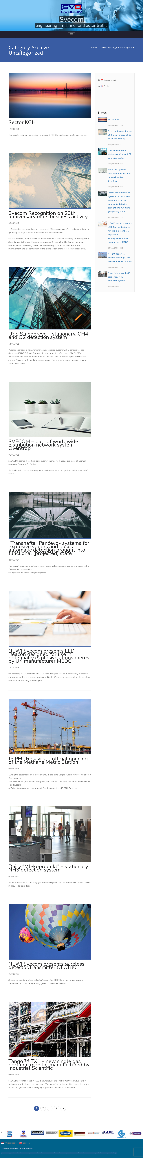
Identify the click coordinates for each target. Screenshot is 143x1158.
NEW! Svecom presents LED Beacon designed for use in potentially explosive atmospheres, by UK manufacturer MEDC (49, 656)
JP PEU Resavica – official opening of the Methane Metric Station (48, 760)
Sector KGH (22, 122)
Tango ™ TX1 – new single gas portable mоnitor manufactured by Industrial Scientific (48, 1065)
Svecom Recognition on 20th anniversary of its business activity (48, 215)
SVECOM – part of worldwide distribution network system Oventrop (43, 445)
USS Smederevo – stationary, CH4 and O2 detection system (48, 335)
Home (94, 47)
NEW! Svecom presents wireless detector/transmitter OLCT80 (46, 965)
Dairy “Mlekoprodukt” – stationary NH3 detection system (48, 868)
